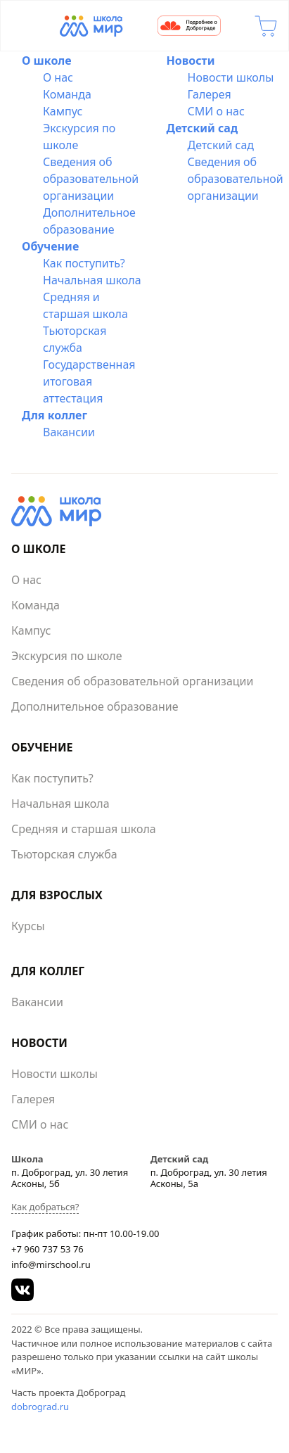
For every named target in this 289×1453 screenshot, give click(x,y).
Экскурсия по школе (66, 656)
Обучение (50, 246)
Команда (67, 94)
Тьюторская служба (64, 854)
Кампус (62, 111)
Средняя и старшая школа (83, 829)
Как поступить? (84, 263)
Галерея (209, 94)
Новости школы (231, 77)
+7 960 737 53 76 (47, 1249)
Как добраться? (45, 1206)
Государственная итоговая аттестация (89, 381)
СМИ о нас (216, 111)
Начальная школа (92, 280)
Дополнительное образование (95, 706)
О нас (58, 77)
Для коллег (54, 415)
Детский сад (202, 128)
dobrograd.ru (40, 1406)
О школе (47, 60)
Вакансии (69, 432)
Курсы (28, 926)
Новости (191, 60)
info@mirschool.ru (51, 1264)
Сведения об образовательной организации (91, 178)
